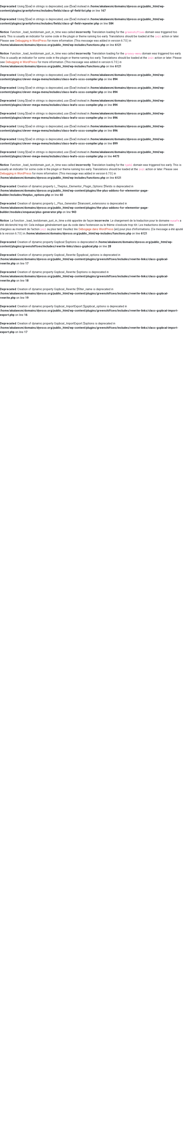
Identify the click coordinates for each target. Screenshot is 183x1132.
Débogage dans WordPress (95, 229)
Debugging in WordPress (31, 40)
